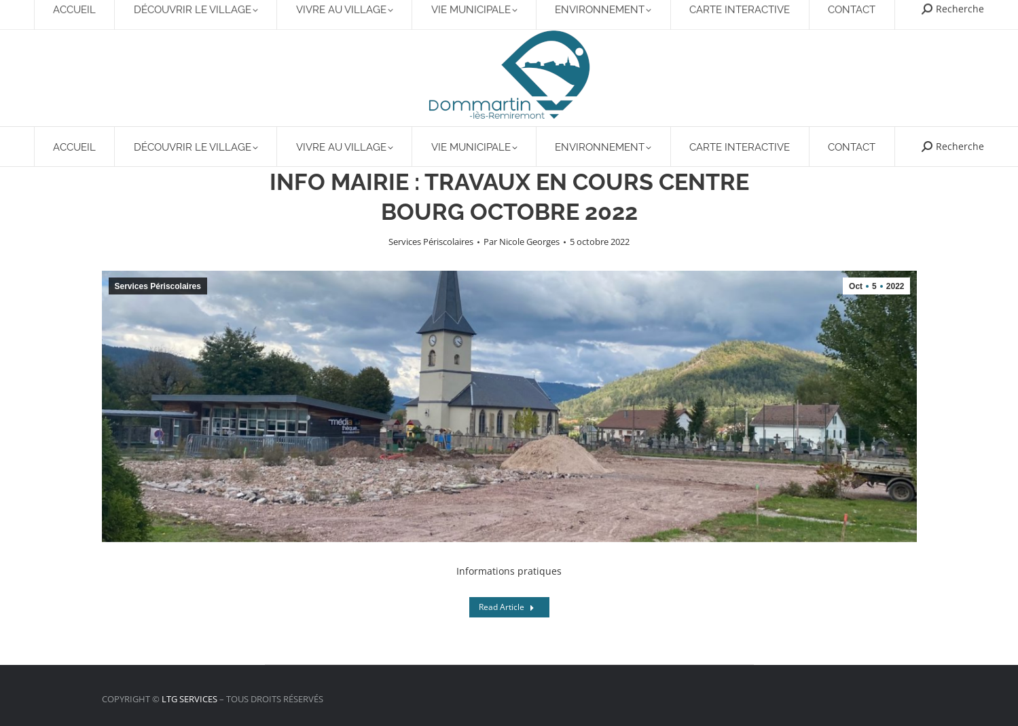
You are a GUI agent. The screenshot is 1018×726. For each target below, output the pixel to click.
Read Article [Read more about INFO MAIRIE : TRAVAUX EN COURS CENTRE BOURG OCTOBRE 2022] (506, 607)
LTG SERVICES (189, 699)
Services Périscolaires (430, 241)
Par (522, 241)
